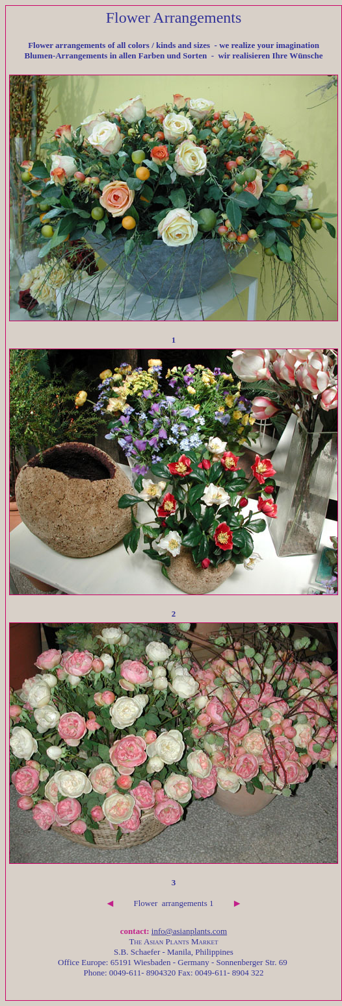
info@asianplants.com (189, 931)
